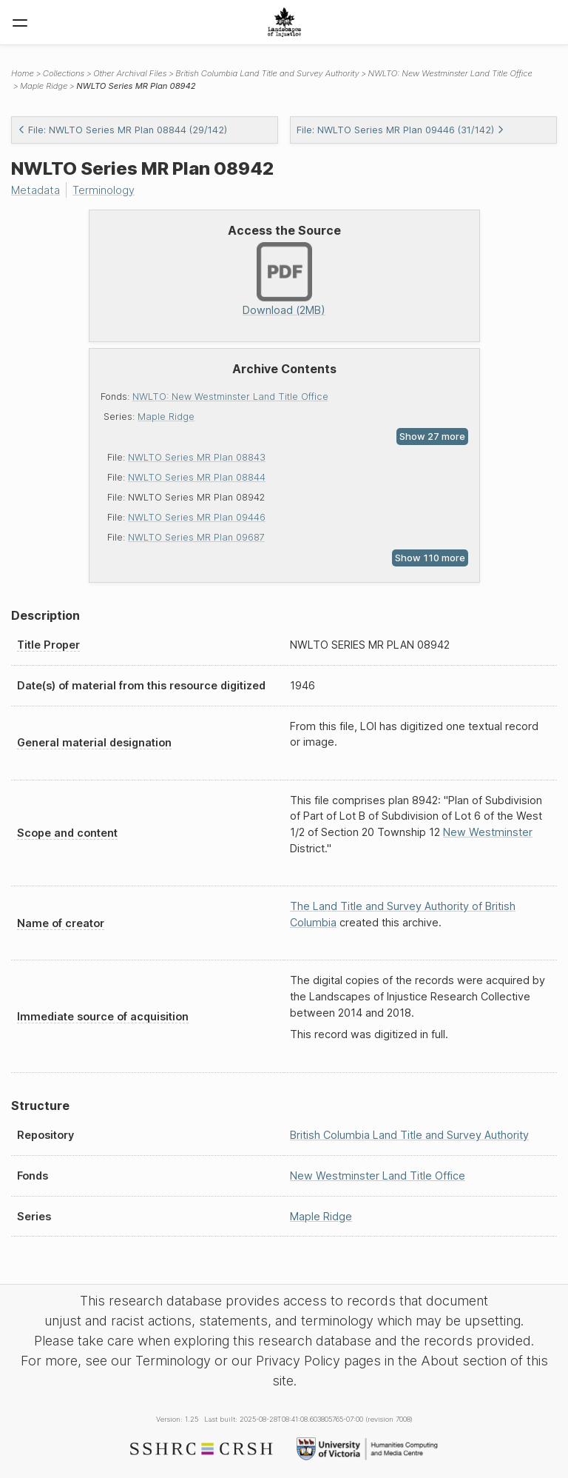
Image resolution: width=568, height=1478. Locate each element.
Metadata (35, 190)
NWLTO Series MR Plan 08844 (197, 477)
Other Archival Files (129, 73)
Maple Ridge (166, 416)
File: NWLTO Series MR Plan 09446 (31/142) (400, 130)
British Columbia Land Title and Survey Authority (267, 73)
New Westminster (487, 832)
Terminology (103, 190)
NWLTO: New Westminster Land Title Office (230, 396)
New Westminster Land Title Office (377, 1175)
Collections (63, 73)
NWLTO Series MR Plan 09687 (196, 537)
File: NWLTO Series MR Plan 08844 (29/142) (122, 130)
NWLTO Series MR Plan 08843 (197, 457)
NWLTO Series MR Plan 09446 (197, 517)
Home (22, 73)
